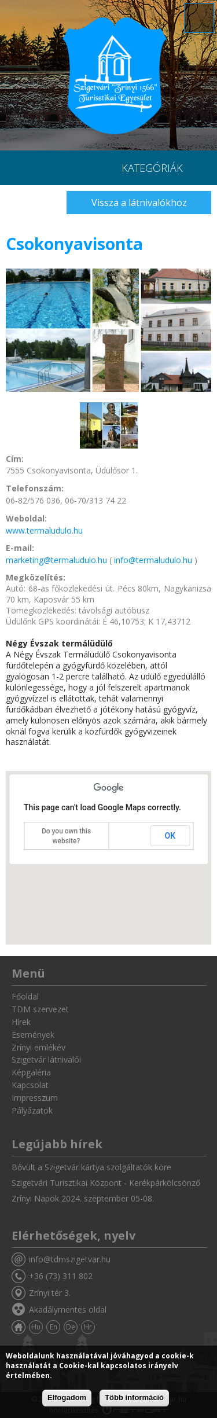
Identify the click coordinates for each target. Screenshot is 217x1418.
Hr (88, 1327)
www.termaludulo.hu (44, 530)
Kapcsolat (30, 1084)
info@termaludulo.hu (153, 559)
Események (33, 1034)
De (70, 1327)
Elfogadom (66, 1397)
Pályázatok (32, 1110)
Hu (36, 1327)
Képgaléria (31, 1072)
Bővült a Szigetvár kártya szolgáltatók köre (91, 1167)
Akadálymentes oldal (67, 1309)
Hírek (21, 1021)
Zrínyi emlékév (38, 1047)
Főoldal (25, 996)
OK (170, 835)
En (53, 1327)
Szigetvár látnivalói (46, 1059)
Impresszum (35, 1097)
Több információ (134, 1397)
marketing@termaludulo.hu (56, 559)
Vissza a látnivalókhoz (139, 202)
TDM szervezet (40, 1009)
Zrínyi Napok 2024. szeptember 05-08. (83, 1198)
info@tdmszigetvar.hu (70, 1259)
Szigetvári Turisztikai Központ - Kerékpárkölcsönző (106, 1182)
